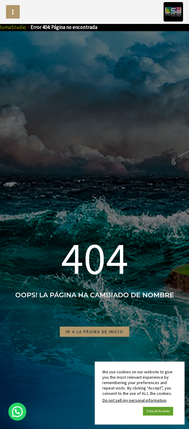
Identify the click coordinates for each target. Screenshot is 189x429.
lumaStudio (13, 27)
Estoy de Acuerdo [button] (158, 411)
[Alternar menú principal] (13, 12)
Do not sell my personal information (134, 400)
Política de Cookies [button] (121, 411)
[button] (17, 412)
